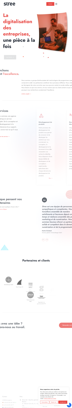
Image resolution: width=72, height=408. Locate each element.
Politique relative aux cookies (50, 398)
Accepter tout (63, 402)
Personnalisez (45, 402)
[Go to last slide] (61, 239)
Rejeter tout (53, 402)
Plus (59, 178)
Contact (50, 4)
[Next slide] (65, 239)
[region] (53, 396)
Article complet (57, 94)
